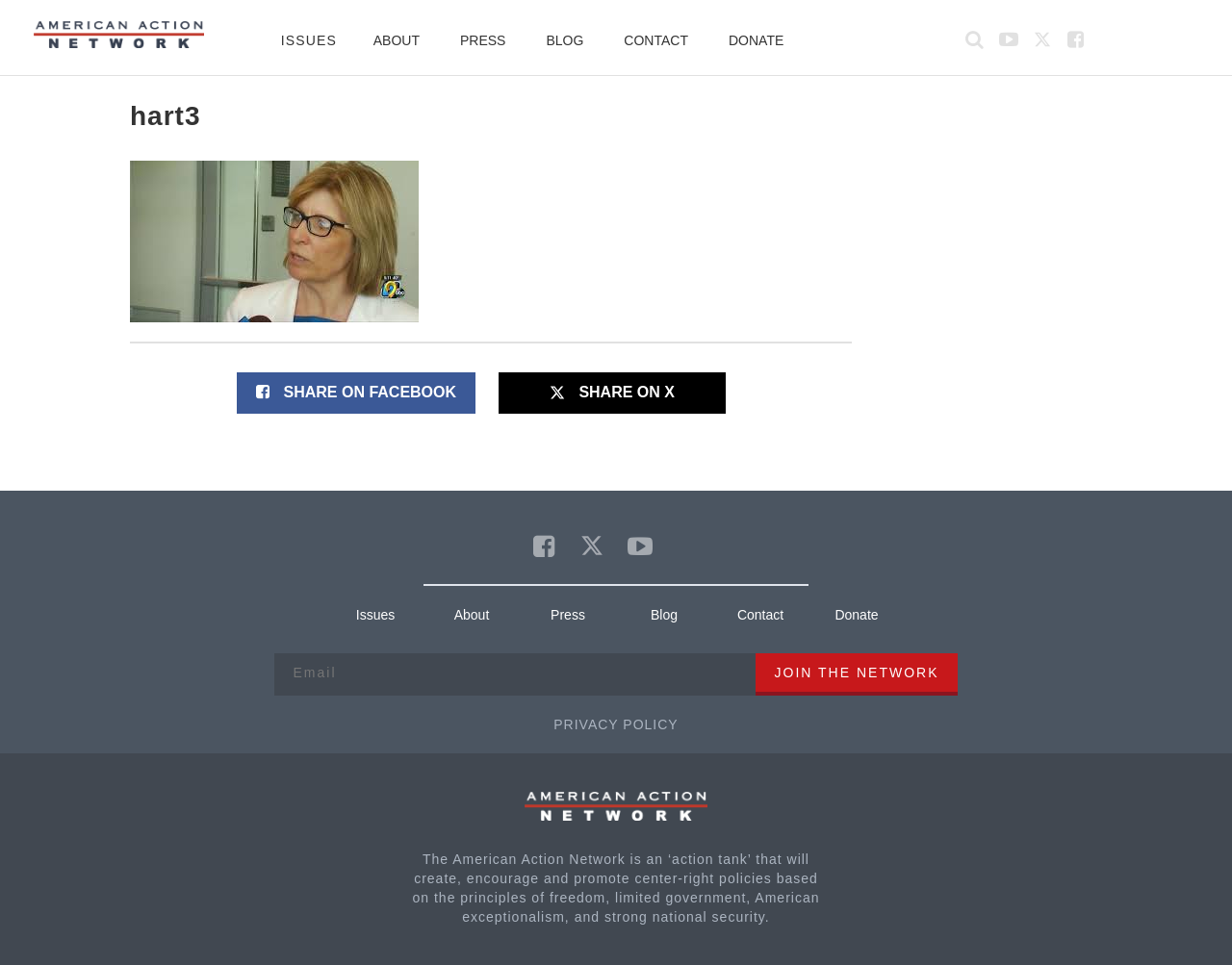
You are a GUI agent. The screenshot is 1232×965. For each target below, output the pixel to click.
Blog (564, 40)
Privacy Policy (615, 724)
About (396, 40)
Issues (309, 40)
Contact (656, 40)
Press (482, 40)
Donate (756, 40)
